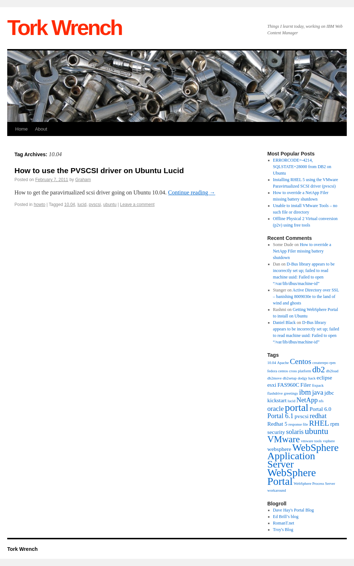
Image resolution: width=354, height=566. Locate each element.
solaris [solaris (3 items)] (295, 431)
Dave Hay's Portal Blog (293, 510)
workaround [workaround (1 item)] (276, 490)
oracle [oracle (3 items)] (275, 408)
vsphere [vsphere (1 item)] (329, 441)
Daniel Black (284, 322)
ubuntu (110, 204)
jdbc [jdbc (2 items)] (329, 393)
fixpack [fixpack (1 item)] (318, 385)
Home (21, 129)
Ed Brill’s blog (286, 516)
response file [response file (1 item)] (298, 424)
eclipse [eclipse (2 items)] (324, 377)
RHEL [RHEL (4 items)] (319, 423)
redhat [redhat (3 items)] (318, 416)
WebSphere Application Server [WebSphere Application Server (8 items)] (302, 456)
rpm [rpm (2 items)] (334, 424)
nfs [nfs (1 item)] (321, 401)
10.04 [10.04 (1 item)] (271, 363)
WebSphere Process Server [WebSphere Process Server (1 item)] (314, 484)
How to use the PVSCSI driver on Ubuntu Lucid (99, 170)
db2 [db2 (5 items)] (318, 369)
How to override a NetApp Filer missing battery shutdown (302, 251)
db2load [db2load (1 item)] (332, 371)
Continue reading (191, 192)
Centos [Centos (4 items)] (300, 361)
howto (39, 204)
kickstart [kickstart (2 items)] (276, 400)
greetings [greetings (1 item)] (291, 393)
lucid (81, 204)
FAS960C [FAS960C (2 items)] (288, 385)
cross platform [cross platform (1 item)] (300, 371)
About (41, 129)
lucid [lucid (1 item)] (291, 401)
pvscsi (95, 204)
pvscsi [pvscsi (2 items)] (302, 416)
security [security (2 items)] (276, 432)
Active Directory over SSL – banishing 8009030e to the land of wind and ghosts (306, 297)
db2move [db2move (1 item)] (274, 378)
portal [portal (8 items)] (296, 407)
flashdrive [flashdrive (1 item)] (275, 393)
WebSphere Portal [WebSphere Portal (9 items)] (291, 477)
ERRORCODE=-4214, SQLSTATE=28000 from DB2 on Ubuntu (302, 167)
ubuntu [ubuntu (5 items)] (316, 431)
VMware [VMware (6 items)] (283, 439)
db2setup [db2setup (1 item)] (290, 378)
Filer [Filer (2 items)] (306, 385)
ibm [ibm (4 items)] (305, 392)
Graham (83, 179)
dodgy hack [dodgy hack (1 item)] (306, 378)
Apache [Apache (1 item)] (283, 363)
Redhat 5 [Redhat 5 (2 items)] (277, 424)
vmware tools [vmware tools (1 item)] (311, 441)
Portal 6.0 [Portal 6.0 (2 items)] (320, 409)
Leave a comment (137, 204)
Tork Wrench (64, 28)
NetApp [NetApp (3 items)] (307, 400)
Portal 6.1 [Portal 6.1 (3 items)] (280, 416)
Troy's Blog (283, 529)
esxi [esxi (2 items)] (271, 385)
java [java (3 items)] (317, 392)
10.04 (69, 204)
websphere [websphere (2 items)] (279, 449)
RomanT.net (283, 523)
